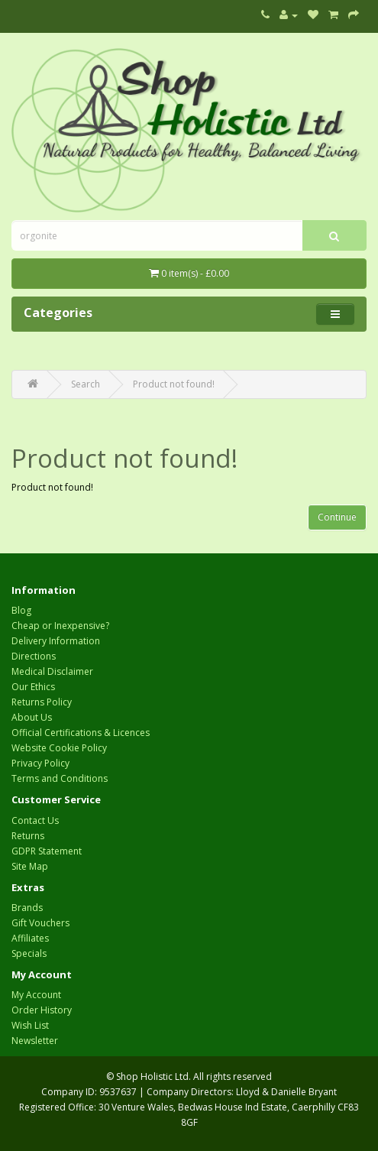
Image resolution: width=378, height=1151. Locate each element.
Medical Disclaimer (52, 671)
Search (85, 384)
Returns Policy (41, 701)
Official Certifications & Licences (80, 732)
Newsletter (34, 1040)
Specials (29, 953)
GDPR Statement (46, 851)
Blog (21, 610)
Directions (33, 656)
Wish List (30, 1025)
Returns (27, 835)
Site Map (29, 866)
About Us (31, 717)
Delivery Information (55, 640)
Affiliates (30, 938)
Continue (337, 517)
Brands (27, 907)
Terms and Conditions (59, 778)
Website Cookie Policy (59, 747)
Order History (41, 1009)
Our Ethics (33, 686)
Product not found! (174, 384)
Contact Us (35, 820)
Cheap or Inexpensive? (60, 625)
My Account (36, 994)
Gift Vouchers (40, 922)
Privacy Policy (40, 763)
